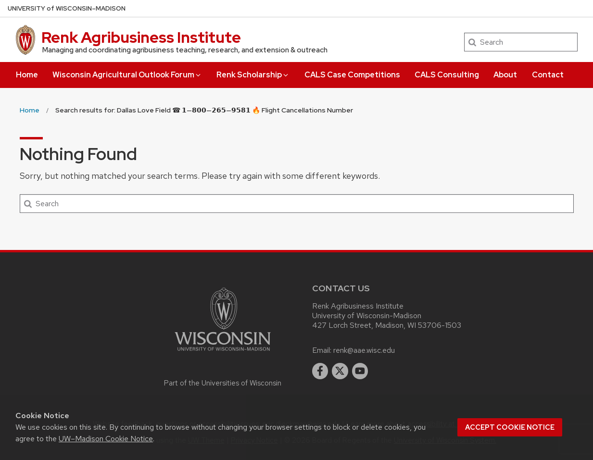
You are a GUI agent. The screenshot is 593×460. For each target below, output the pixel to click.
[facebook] (320, 371)
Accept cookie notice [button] (510, 427)
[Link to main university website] (223, 353)
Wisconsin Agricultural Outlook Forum (127, 75)
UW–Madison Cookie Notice (106, 439)
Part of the (222, 383)
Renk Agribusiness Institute (141, 37)
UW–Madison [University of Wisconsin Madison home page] (67, 8)
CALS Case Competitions (352, 75)
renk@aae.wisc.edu (364, 350)
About (505, 75)
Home (27, 75)
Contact (548, 75)
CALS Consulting (447, 75)
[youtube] (360, 371)
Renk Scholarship (253, 75)
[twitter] (340, 371)
